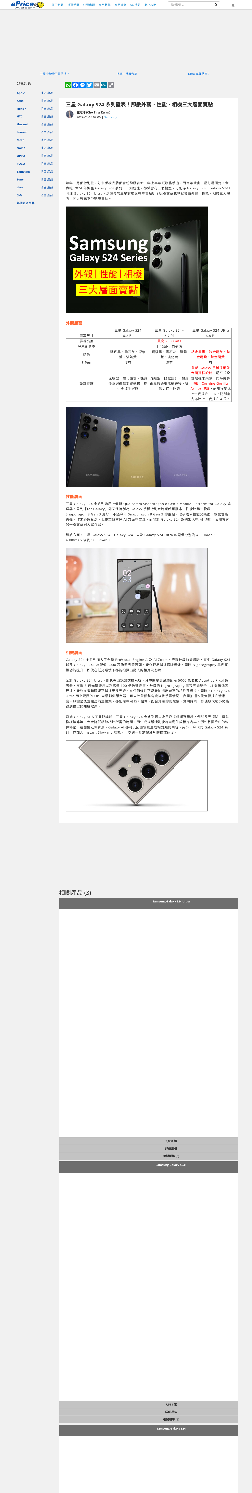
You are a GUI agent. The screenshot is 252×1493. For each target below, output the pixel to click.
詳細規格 (171, 1148)
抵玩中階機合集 (127, 74)
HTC (19, 116)
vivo (20, 187)
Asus (20, 101)
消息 (43, 93)
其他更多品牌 (25, 203)
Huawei (22, 124)
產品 (50, 93)
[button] (233, 5)
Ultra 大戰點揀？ (199, 74)
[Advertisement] (149, 150)
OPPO (21, 156)
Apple (21, 93)
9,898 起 (171, 1141)
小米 (20, 195)
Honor (21, 109)
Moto (20, 140)
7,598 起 (171, 1404)
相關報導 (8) (171, 1156)
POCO (21, 164)
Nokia (21, 148)
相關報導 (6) (171, 1419)
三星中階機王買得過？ (54, 74)
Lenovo (22, 132)
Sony (20, 179)
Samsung (23, 171)
